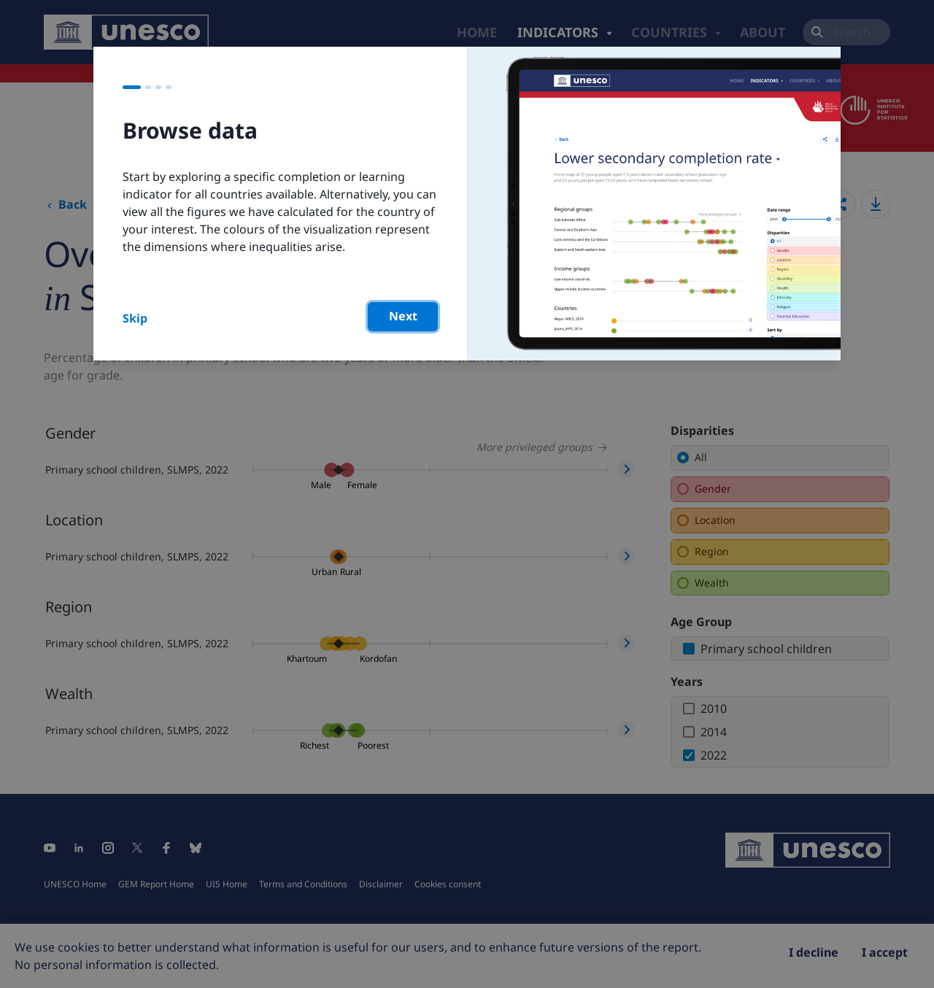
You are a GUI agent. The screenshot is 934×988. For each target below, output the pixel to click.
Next (403, 316)
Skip (135, 318)
